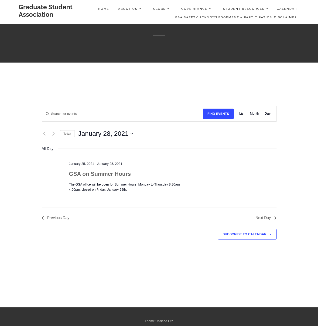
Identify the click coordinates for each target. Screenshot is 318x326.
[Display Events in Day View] (268, 113)
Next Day (266, 218)
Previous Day (55, 218)
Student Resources (243, 8)
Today (67, 133)
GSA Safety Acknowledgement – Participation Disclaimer (236, 17)
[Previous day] (44, 133)
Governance (194, 8)
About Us (127, 8)
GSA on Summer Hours (100, 174)
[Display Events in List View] (241, 113)
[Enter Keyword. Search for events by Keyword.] (122, 113)
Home (103, 8)
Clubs (159, 8)
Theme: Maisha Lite (159, 321)
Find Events (218, 114)
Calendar (287, 8)
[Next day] (53, 133)
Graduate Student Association (45, 10)
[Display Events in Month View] (254, 113)
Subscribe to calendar (245, 234)
